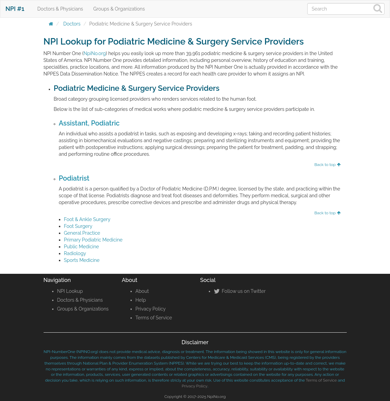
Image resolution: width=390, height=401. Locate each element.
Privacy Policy (151, 309)
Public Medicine (81, 246)
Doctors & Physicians (60, 9)
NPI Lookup (70, 291)
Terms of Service (154, 317)
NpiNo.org (94, 53)
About (142, 291)
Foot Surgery (78, 226)
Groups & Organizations (119, 9)
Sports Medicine (82, 260)
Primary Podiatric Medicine (93, 240)
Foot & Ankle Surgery (87, 219)
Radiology (75, 253)
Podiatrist (74, 178)
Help (141, 300)
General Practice (82, 233)
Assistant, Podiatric (89, 123)
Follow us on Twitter (240, 291)
